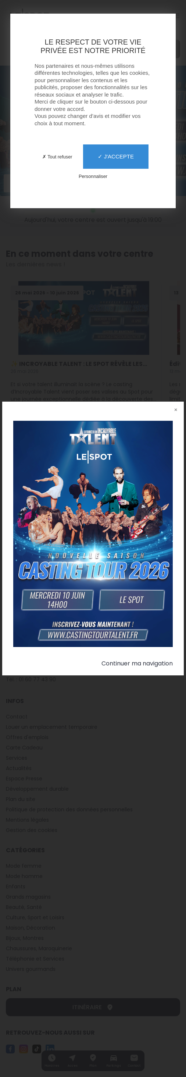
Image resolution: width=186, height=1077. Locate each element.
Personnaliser (93, 176)
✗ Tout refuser (57, 157)
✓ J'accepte (116, 156)
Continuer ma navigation (137, 663)
